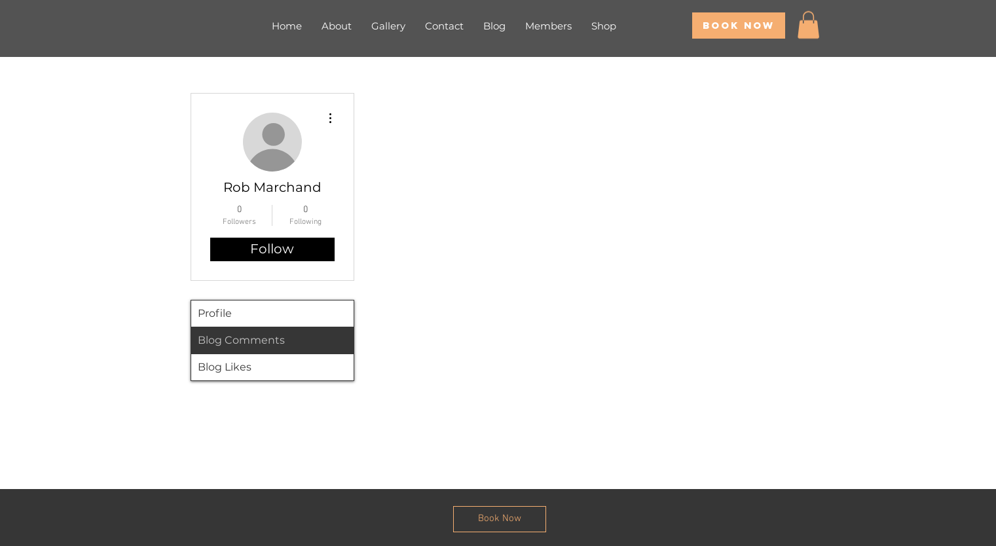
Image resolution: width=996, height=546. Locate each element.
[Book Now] (738, 25)
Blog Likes (224, 367)
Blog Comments (241, 340)
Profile (215, 313)
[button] (808, 25)
